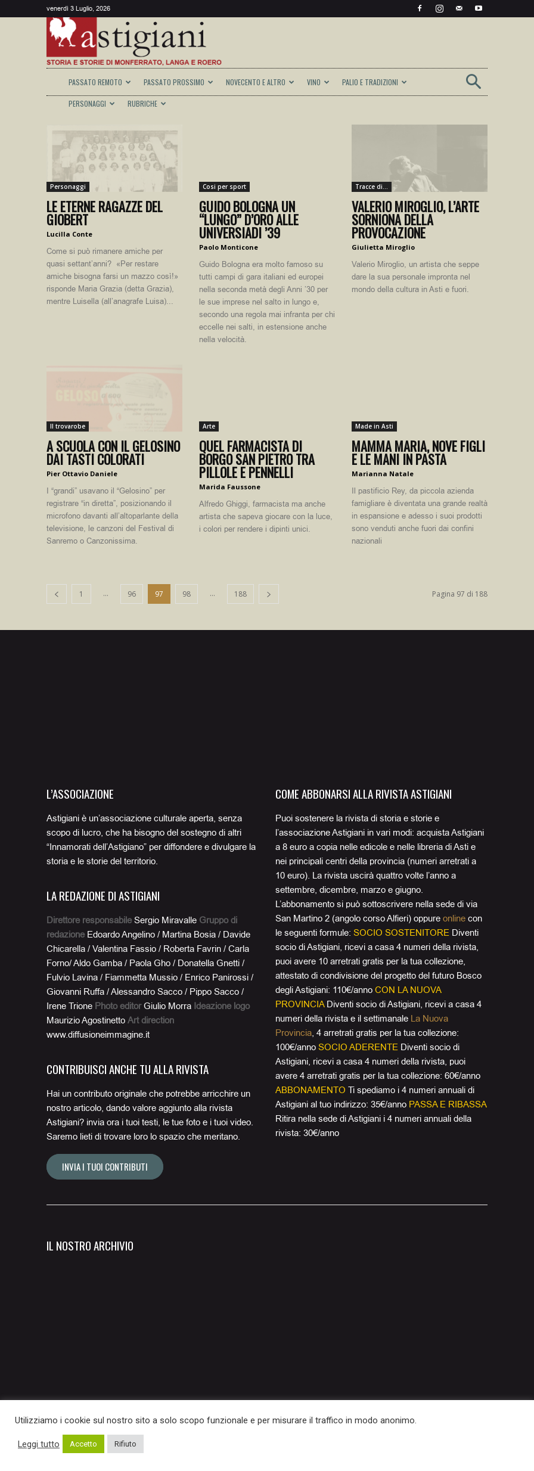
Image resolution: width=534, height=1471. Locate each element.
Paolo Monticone (228, 247)
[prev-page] (56, 594)
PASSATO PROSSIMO (178, 82)
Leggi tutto (39, 1444)
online (454, 918)
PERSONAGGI (92, 103)
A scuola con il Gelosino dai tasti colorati (113, 452)
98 (186, 594)
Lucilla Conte (69, 233)
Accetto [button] (83, 1443)
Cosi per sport (224, 186)
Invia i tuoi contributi (105, 1166)
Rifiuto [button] (125, 1443)
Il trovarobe (67, 426)
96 (132, 594)
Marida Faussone (229, 486)
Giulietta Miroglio (383, 247)
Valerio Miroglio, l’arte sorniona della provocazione (415, 219)
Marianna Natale (383, 473)
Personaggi (68, 186)
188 (240, 594)
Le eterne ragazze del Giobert (104, 213)
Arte (209, 426)
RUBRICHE (147, 103)
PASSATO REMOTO (100, 82)
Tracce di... (371, 186)
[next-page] (269, 594)
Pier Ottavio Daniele (81, 473)
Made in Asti (374, 426)
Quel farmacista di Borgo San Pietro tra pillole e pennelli (257, 459)
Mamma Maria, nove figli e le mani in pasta (418, 452)
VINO (318, 82)
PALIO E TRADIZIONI (374, 82)
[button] (473, 85)
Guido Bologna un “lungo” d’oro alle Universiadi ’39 (249, 219)
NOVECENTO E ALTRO (260, 82)
